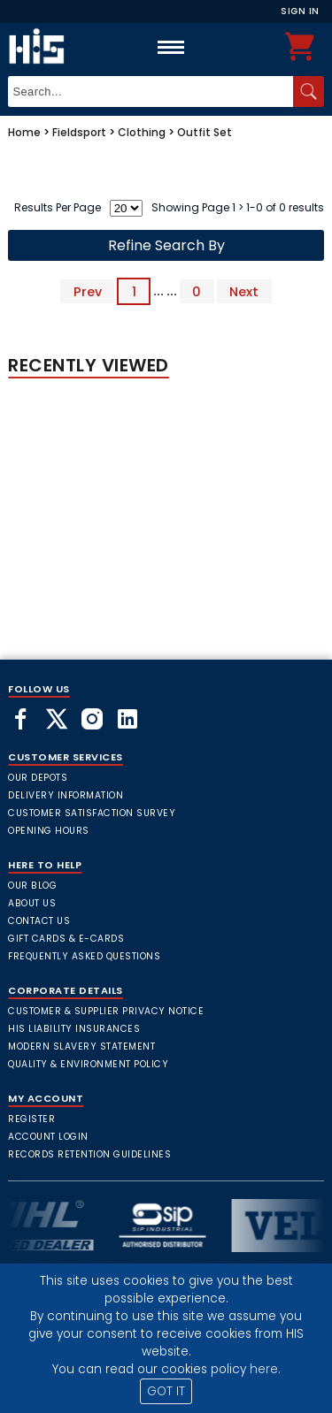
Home (24, 132)
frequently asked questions (84, 956)
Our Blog (32, 885)
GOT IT (166, 1391)
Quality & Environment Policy (88, 1064)
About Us (32, 903)
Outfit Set (204, 132)
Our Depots (37, 777)
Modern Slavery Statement (81, 1046)
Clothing (142, 132)
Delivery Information (65, 795)
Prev (87, 291)
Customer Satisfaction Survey (91, 813)
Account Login (48, 1136)
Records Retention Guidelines (89, 1154)
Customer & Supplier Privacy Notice (106, 1011)
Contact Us (39, 921)
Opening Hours (48, 830)
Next (244, 291)
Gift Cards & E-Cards (66, 938)
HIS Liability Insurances (74, 1028)
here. (265, 1369)
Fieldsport (79, 132)
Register (31, 1119)
